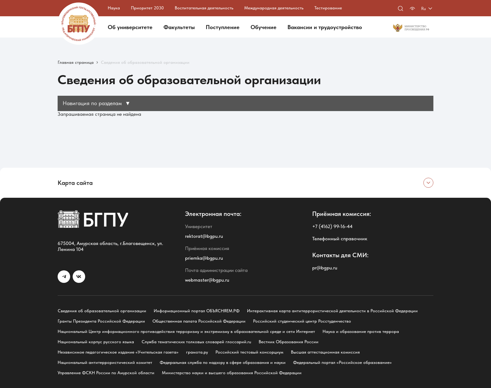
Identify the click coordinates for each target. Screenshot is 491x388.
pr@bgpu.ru (324, 268)
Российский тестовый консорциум (249, 352)
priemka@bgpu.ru (204, 258)
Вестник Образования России (288, 341)
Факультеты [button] (179, 27)
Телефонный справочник (339, 239)
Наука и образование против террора (361, 331)
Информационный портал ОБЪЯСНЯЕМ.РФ (197, 310)
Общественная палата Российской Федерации (199, 321)
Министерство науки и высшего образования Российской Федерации (232, 372)
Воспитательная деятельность (204, 7)
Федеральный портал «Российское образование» (342, 362)
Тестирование (328, 7)
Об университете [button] (130, 27)
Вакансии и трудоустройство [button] (324, 27)
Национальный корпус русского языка (96, 341)
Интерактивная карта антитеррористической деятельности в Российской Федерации (332, 310)
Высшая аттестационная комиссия (325, 352)
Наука (114, 7)
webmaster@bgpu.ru (207, 280)
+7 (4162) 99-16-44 (332, 226)
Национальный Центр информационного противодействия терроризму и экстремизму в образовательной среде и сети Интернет (186, 331)
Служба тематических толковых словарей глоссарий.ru (196, 341)
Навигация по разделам (97, 103)
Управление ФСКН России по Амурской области (106, 372)
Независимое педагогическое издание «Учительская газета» (118, 352)
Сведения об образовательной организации (102, 310)
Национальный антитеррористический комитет (105, 362)
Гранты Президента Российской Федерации (101, 321)
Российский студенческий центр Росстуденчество (302, 321)
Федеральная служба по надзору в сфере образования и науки (223, 362)
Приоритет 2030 (147, 7)
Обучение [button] (264, 27)
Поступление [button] (223, 27)
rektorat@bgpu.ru (204, 236)
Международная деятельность (273, 7)
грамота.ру (197, 352)
